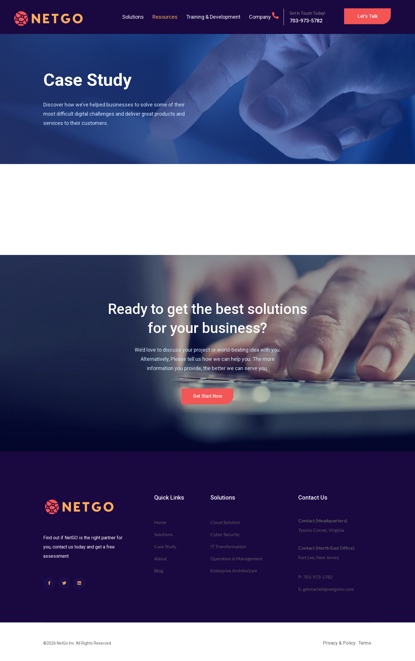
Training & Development (213, 17)
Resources (165, 17)
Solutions (133, 17)
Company (260, 17)
